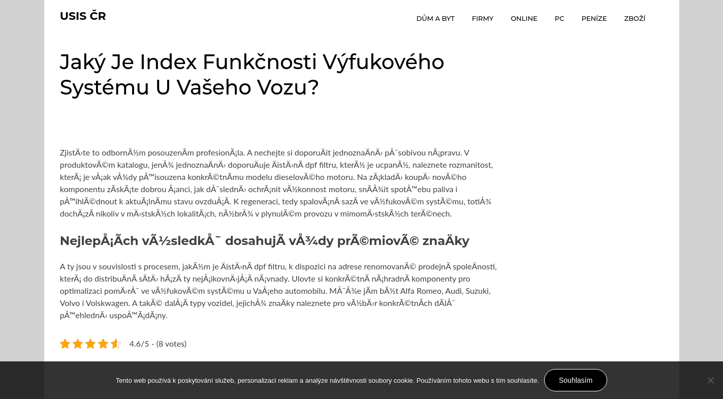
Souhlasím (575, 380)
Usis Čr (83, 16)
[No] (710, 380)
